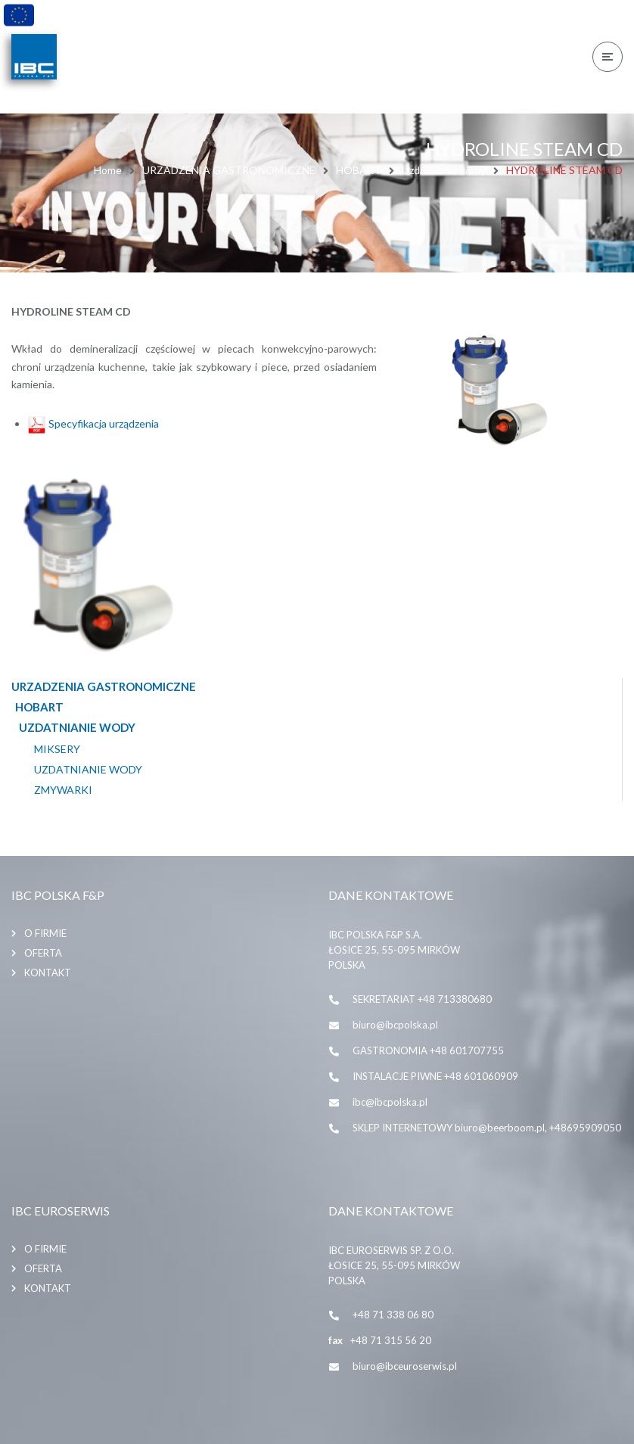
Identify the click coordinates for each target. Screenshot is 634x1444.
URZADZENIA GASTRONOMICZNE (228, 169)
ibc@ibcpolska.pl (390, 1102)
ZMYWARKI (63, 790)
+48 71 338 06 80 (393, 1315)
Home (108, 169)
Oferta (43, 953)
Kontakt (47, 972)
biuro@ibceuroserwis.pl (405, 1366)
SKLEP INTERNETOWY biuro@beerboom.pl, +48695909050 (487, 1128)
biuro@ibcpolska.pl (395, 1025)
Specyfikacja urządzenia (93, 423)
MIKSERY (57, 749)
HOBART (358, 169)
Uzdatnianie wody (444, 169)
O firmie (45, 933)
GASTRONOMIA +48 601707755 (428, 1050)
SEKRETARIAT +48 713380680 (422, 999)
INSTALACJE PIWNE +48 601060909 (435, 1076)
